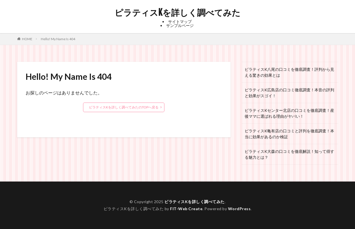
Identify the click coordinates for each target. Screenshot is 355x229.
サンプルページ (180, 25)
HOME (27, 38)
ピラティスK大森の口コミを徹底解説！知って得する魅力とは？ (289, 154)
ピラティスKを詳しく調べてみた (177, 12)
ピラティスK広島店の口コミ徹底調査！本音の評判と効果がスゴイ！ (289, 92)
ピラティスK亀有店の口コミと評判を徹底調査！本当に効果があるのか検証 (289, 133)
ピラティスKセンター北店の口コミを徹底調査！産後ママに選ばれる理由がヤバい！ (289, 113)
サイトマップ (180, 21)
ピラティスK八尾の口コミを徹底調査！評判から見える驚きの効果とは (289, 72)
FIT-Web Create (186, 208)
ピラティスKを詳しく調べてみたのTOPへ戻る (123, 107)
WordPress (239, 208)
